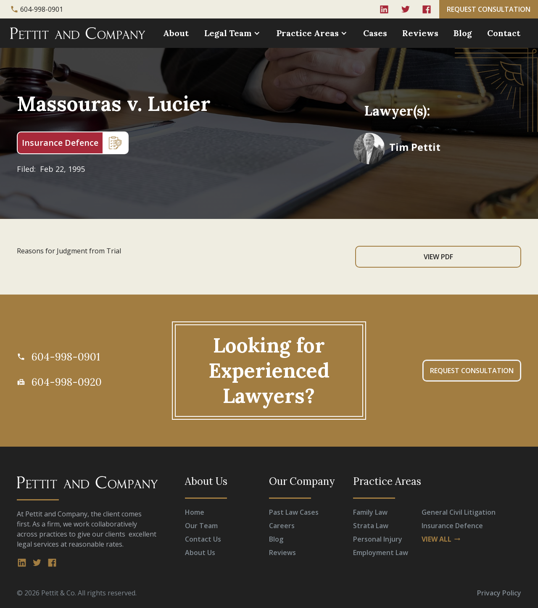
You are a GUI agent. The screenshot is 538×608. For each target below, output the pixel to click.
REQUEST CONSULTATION (488, 9)
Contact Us (203, 539)
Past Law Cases (294, 512)
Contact (503, 33)
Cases (375, 33)
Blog (463, 33)
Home (194, 512)
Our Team (201, 525)
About (176, 33)
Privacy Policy (499, 592)
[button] (233, 33)
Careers (282, 525)
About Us (200, 552)
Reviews (420, 33)
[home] (77, 33)
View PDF (438, 256)
